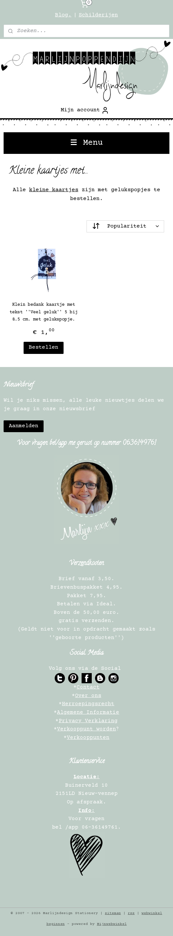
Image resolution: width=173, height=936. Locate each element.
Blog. (63, 15)
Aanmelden (23, 426)
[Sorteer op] (125, 226)
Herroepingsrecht (88, 704)
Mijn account (85, 110)
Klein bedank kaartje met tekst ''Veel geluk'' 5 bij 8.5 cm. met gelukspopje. (44, 312)
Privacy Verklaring (88, 721)
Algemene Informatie (88, 712)
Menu (87, 143)
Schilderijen (98, 15)
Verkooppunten (88, 738)
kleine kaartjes (53, 190)
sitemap (113, 913)
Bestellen (43, 347)
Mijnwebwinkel (112, 924)
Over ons (88, 696)
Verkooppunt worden (86, 729)
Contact (88, 687)
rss (131, 913)
